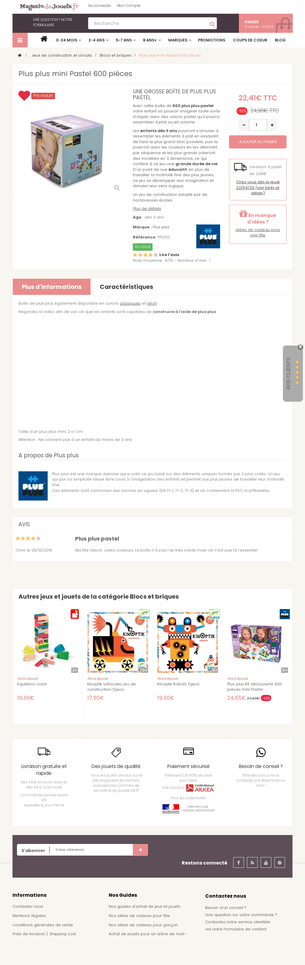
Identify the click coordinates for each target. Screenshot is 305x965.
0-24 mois (66, 40)
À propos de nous (30, 943)
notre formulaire (52, 22)
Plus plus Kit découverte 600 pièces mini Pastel (254, 686)
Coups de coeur (250, 40)
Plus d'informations (52, 287)
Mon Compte (129, 5)
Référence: (144, 237)
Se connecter (99, 5)
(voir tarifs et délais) (258, 187)
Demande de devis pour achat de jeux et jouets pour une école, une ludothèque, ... (149, 951)
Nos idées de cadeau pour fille (139, 915)
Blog (280, 40)
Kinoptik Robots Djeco (178, 684)
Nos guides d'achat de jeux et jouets (144, 906)
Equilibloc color (32, 684)
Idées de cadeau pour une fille (258, 232)
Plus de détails (147, 208)
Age (137, 217)
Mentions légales (29, 915)
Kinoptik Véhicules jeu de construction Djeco (111, 686)
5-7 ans (124, 40)
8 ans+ (150, 40)
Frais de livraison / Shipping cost (44, 934)
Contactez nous (28, 906)
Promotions (211, 40)
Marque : (142, 227)
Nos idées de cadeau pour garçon (143, 925)
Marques (177, 40)
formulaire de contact (245, 929)
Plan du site (24, 952)
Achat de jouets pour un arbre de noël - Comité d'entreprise (148, 936)
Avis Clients (288, 373)
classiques (130, 303)
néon (152, 303)
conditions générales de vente (43, 925)
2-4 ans (96, 40)
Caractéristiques (126, 287)
